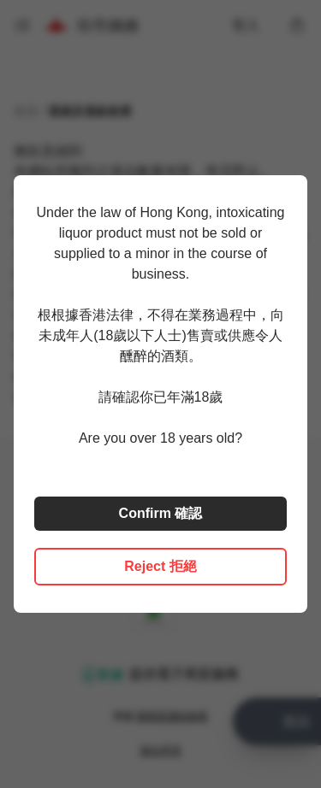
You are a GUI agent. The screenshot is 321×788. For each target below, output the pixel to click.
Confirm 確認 (161, 513)
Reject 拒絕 (160, 566)
